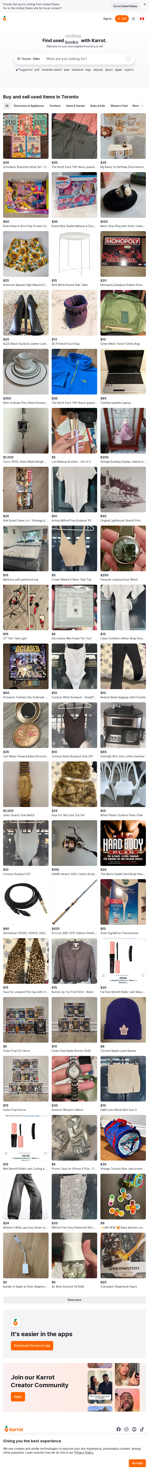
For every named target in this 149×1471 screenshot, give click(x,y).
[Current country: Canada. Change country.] (142, 19)
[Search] (128, 58)
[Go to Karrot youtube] (134, 1429)
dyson (109, 69)
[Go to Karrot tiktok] (142, 1429)
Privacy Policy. (84, 1452)
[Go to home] (4, 19)
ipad (66, 69)
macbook (77, 69)
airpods (98, 69)
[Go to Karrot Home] (14, 1429)
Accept (137, 1463)
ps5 (37, 69)
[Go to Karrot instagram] (126, 1429)
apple (118, 69)
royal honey (131, 69)
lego (88, 69)
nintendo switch (52, 69)
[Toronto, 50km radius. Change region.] (28, 59)
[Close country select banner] (144, 4)
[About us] (133, 18)
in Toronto (67, 97)
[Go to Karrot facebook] (118, 1429)
